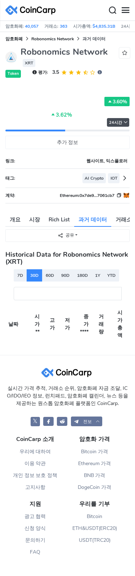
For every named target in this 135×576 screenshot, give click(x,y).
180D (82, 275)
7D (20, 275)
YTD (111, 275)
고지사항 (35, 487)
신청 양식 (35, 528)
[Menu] (125, 10)
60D (50, 275)
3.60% (117, 101)
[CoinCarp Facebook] (48, 421)
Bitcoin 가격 (94, 451)
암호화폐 (14, 39)
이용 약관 (35, 463)
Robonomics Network (52, 39)
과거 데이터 (92, 219)
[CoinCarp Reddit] (62, 421)
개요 (15, 219)
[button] (87, 421)
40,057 (32, 26)
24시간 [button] (118, 122)
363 (63, 26)
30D (34, 275)
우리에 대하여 (35, 451)
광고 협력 (35, 516)
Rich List (59, 219)
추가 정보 (67, 142)
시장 (34, 219)
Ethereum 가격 (94, 463)
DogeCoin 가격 (94, 487)
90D (65, 275)
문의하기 (35, 540)
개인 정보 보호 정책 (35, 475)
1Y (97, 275)
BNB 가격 (94, 475)
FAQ (35, 552)
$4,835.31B (104, 26)
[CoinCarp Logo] (32, 10)
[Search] (112, 10)
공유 (66, 235)
